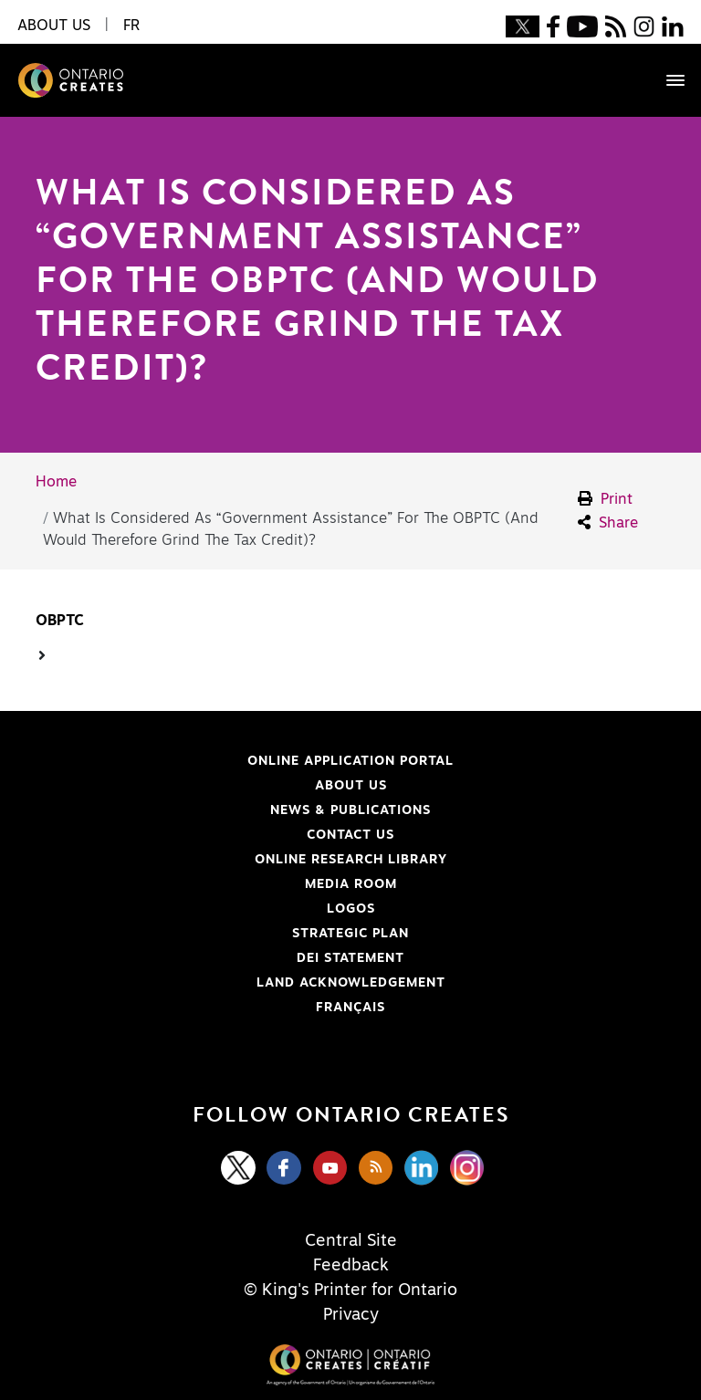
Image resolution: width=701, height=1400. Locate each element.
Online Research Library (252, 859)
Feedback (351, 1266)
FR (131, 25)
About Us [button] (53, 25)
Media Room (351, 884)
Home (56, 482)
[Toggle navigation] (666, 80)
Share (608, 522)
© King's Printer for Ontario (350, 1290)
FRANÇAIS (350, 1007)
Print (605, 499)
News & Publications (350, 810)
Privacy (351, 1315)
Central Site (351, 1241)
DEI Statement (231, 958)
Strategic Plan (350, 933)
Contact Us (350, 835)
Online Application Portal (256, 761)
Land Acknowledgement (251, 983)
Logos (351, 909)
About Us (351, 785)
